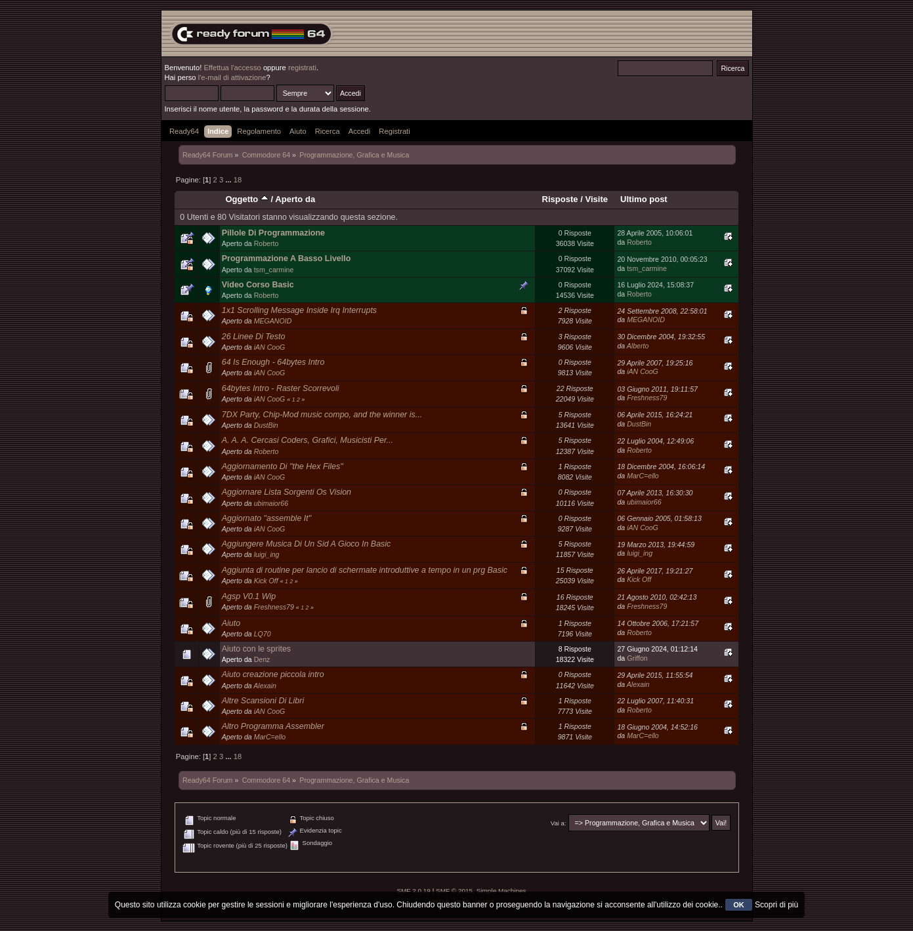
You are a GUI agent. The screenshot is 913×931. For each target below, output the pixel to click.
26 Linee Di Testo (254, 336)
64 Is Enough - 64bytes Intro (273, 362)
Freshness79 (647, 398)
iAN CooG (270, 347)
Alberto (638, 346)
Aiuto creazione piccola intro (273, 674)
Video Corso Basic (258, 284)
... (229, 180)
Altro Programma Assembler (273, 726)
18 (238, 180)
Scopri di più (776, 904)
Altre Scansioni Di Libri (263, 700)
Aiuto (231, 623)
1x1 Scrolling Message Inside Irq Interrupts (299, 310)
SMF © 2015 (454, 890)
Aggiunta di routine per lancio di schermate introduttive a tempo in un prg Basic (364, 570)
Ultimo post (644, 199)
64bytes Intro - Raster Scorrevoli (280, 388)
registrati (302, 68)
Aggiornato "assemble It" (266, 518)
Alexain (264, 686)
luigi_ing (267, 554)
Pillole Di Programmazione (273, 233)
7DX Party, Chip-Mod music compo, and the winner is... (322, 414)
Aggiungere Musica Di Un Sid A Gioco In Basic (306, 543)
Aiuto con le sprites (256, 648)
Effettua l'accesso (232, 68)
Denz (262, 659)
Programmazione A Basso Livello (286, 258)
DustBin (266, 425)
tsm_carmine (274, 270)
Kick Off (266, 581)
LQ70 (262, 634)
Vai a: (558, 823)
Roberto (266, 243)
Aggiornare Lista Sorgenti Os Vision (286, 492)
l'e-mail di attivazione (232, 77)
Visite (596, 199)
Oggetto (246, 199)
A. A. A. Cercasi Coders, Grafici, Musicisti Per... (307, 440)
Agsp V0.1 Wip (249, 596)
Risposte (560, 199)
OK (738, 905)
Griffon (637, 658)
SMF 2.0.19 (413, 890)
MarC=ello (643, 476)
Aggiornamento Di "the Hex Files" (282, 466)
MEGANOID (273, 321)
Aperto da (295, 199)
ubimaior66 (271, 503)
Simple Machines (501, 890)
